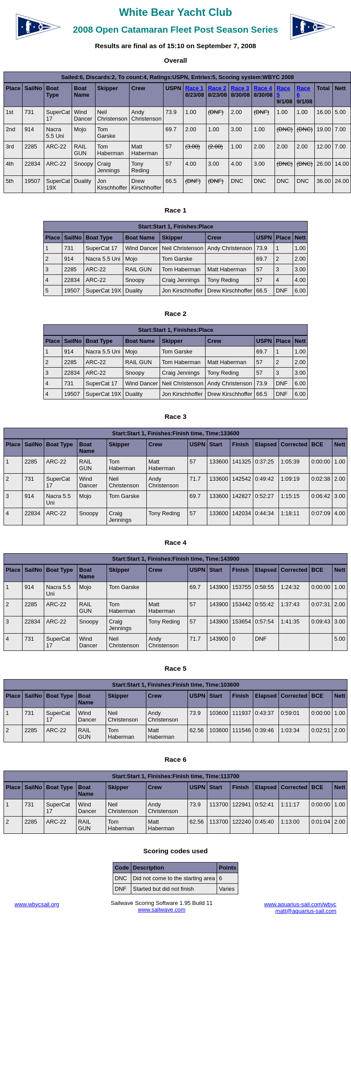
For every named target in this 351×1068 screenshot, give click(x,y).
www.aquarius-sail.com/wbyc (300, 904)
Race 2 (217, 88)
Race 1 (194, 88)
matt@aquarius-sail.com (305, 911)
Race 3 (240, 88)
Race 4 (263, 88)
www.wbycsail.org (37, 904)
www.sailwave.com (161, 909)
